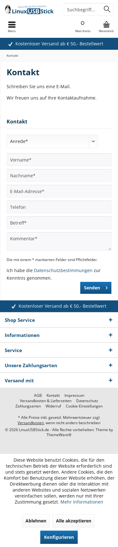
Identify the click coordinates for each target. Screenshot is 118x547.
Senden (96, 287)
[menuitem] (106, 27)
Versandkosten (31, 422)
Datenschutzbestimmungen (63, 270)
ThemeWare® (59, 434)
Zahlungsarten (28, 406)
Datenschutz (87, 400)
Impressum (74, 395)
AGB (38, 395)
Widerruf (53, 406)
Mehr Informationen (81, 502)
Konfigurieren (59, 537)
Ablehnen (35, 521)
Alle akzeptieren (73, 521)
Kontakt (53, 395)
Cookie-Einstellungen (84, 406)
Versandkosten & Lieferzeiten (45, 400)
